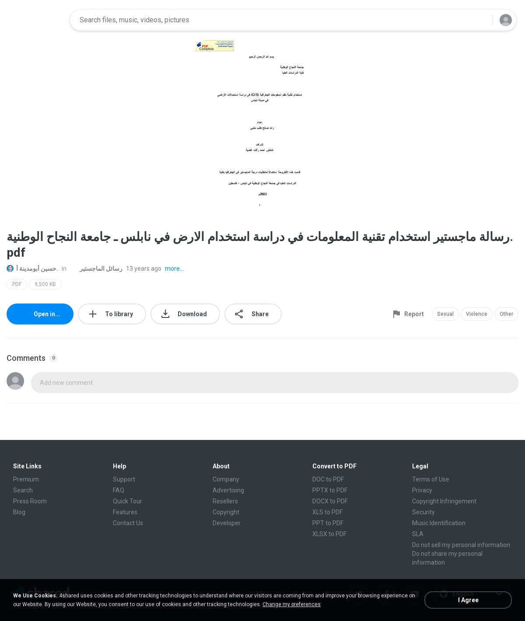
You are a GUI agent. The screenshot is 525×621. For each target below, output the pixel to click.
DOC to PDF (328, 479)
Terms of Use (430, 479)
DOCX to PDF (330, 501)
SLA (418, 533)
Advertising (228, 490)
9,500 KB (45, 284)
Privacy (422, 490)
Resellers (225, 501)
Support (124, 479)
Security (423, 512)
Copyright (226, 512)
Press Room (30, 501)
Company (226, 479)
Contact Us (128, 523)
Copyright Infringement (444, 501)
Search (23, 490)
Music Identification (439, 523)
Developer (227, 523)
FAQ (118, 490)
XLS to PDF (327, 512)
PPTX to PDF (329, 490)
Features (125, 512)
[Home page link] (35, 20)
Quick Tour (127, 501)
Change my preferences (291, 604)
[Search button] (480, 20)
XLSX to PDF (329, 533)
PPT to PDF (327, 523)
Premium (26, 479)
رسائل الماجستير (96, 268)
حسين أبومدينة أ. (32, 268)
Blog (19, 512)
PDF (16, 284)
